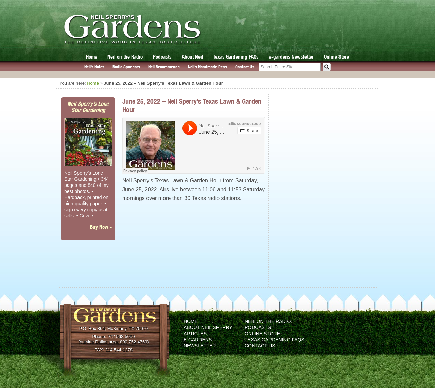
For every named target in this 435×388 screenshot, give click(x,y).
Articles (195, 333)
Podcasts (162, 57)
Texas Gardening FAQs (236, 57)
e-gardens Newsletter (291, 57)
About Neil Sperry (208, 327)
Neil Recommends (164, 66)
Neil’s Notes (94, 66)
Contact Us (244, 66)
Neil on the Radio (125, 57)
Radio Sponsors (126, 66)
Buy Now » (101, 227)
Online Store (336, 57)
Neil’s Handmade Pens (207, 66)
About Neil (192, 57)
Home (91, 57)
